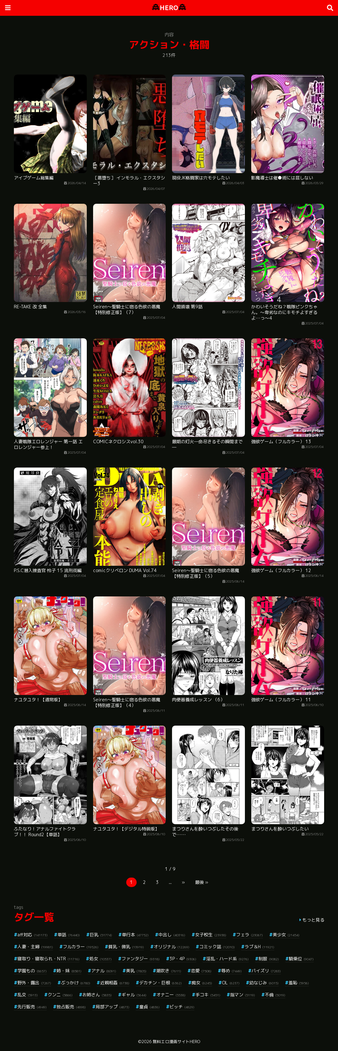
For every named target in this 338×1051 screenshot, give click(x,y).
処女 (100, 959)
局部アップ (112, 1007)
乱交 (27, 995)
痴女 (202, 983)
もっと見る (313, 920)
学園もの (32, 971)
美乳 (136, 971)
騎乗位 (301, 959)
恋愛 (201, 971)
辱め (231, 971)
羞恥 (298, 983)
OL (231, 983)
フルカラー (80, 947)
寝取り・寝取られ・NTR (48, 959)
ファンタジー (141, 959)
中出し (171, 935)
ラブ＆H (259, 947)
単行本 (135, 935)
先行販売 (32, 1007)
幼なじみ (264, 983)
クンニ (60, 995)
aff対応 (32, 935)
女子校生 (210, 935)
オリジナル (171, 947)
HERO (169, 7)
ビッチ (181, 1007)
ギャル (134, 995)
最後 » (201, 882)
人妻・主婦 (35, 947)
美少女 (286, 935)
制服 (268, 959)
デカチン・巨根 (160, 983)
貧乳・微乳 (126, 947)
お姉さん (97, 995)
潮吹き (168, 971)
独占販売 (71, 1007)
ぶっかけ (75, 983)
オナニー (171, 995)
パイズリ (266, 971)
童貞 (149, 1007)
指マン (242, 995)
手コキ (207, 995)
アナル (103, 971)
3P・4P (182, 959)
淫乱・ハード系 (227, 959)
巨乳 (101, 935)
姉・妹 (68, 971)
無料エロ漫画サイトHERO (176, 1041)
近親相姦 (114, 983)
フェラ (249, 935)
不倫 (275, 995)
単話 (68, 935)
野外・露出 (34, 983)
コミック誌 (217, 947)
